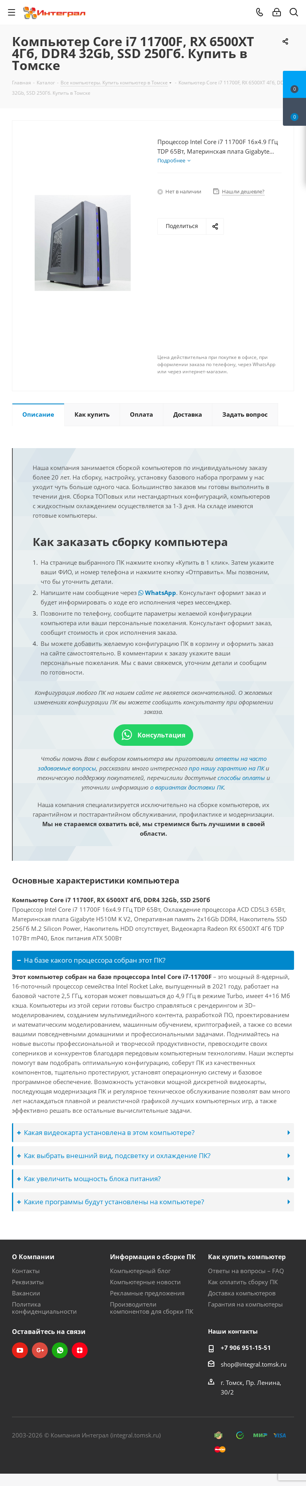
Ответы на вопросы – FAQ (246, 1271)
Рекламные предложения (147, 1293)
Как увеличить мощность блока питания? (89, 1178)
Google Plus (40, 1350)
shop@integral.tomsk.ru (253, 1364)
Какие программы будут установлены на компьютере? (110, 1201)
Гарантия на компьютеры (245, 1304)
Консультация (153, 735)
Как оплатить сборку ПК (243, 1282)
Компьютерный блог (140, 1271)
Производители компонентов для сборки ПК (151, 1307)
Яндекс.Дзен (80, 1350)
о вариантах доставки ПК (187, 787)
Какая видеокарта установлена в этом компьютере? (105, 1132)
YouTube (20, 1350)
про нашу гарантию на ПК (226, 768)
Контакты (26, 1271)
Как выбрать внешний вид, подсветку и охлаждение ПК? (113, 1155)
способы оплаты (241, 778)
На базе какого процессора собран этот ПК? (91, 960)
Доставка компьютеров (242, 1293)
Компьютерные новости (145, 1282)
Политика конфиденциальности (44, 1307)
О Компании (33, 1256)
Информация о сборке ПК (153, 1256)
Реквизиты (28, 1282)
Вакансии (26, 1293)
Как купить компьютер (247, 1256)
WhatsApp (157, 593)
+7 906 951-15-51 (246, 1347)
